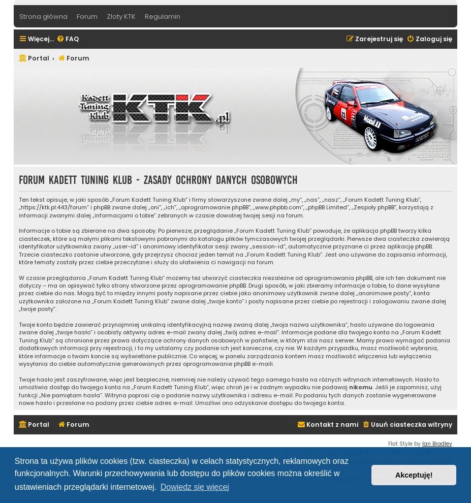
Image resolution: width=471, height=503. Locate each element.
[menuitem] (67, 39)
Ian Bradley (437, 444)
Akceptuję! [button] (414, 475)
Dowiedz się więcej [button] (195, 487)
